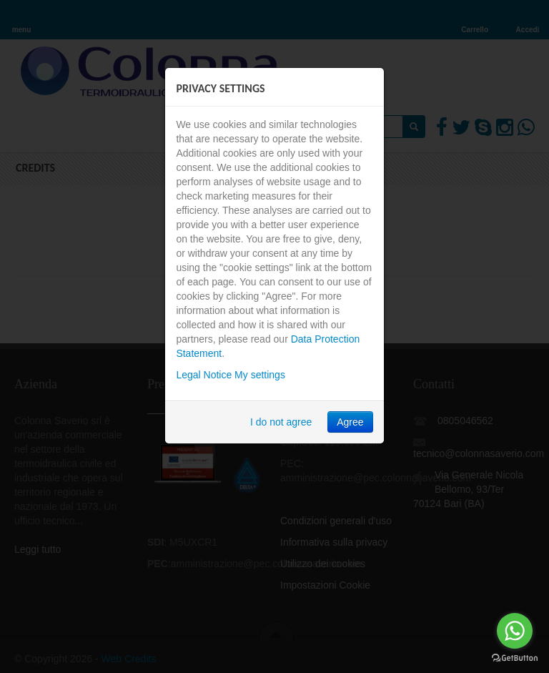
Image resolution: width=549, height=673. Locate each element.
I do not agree (281, 422)
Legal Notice (204, 374)
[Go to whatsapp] (515, 631)
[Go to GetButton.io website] (515, 658)
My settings (259, 374)
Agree (350, 422)
